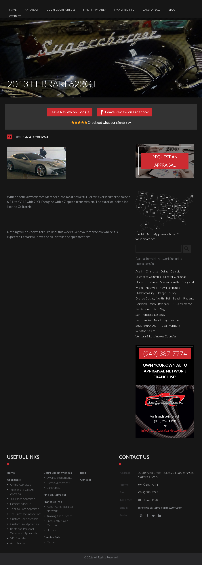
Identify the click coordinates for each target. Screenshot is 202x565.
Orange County (166, 293)
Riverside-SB (166, 303)
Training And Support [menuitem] (59, 516)
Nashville (151, 287)
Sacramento (184, 303)
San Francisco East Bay (150, 314)
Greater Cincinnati (174, 276)
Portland (141, 303)
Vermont (174, 325)
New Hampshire (169, 287)
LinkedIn (159, 516)
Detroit (175, 271)
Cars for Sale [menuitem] (151, 9)
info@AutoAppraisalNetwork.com (164, 430)
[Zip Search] (159, 249)
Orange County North (150, 298)
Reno (152, 303)
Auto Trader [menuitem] (17, 543)
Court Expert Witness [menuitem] (61, 9)
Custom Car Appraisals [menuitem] (24, 518)
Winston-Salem (145, 331)
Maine (153, 282)
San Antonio (143, 309)
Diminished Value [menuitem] (20, 504)
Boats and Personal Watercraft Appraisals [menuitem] (23, 531)
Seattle (174, 320)
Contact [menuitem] (15, 16)
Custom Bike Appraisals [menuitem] (24, 524)
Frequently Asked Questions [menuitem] (57, 523)
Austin (140, 271)
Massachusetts (169, 282)
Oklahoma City (145, 293)
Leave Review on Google (69, 112)
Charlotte (152, 271)
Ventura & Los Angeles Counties (156, 336)
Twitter (153, 516)
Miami (139, 287)
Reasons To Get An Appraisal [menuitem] (22, 491)
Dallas (164, 271)
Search (188, 249)
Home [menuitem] (13, 9)
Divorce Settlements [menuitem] (59, 477)
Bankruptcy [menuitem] (53, 487)
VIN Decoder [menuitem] (18, 538)
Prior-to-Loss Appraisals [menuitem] (24, 508)
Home (17, 136)
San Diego (159, 309)
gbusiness (141, 516)
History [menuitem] (51, 530)
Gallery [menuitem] (51, 542)
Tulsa (163, 325)
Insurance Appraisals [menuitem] (22, 498)
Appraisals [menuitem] (32, 9)
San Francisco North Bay (151, 320)
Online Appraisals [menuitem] (20, 484)
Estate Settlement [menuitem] (58, 482)
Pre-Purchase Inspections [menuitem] (25, 514)
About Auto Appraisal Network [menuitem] (60, 508)
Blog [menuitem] (172, 9)
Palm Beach (173, 298)
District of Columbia (148, 276)
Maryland (188, 282)
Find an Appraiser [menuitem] (94, 9)
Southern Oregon (147, 325)
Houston (141, 282)
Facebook (147, 516)
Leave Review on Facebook (127, 112)
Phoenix (188, 298)
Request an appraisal (165, 161)
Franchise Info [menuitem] (124, 9)
